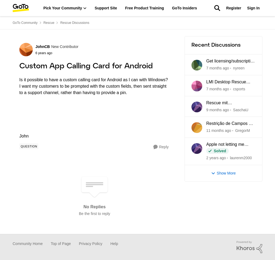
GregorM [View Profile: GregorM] (242, 130)
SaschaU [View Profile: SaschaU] (240, 109)
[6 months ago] (216, 158)
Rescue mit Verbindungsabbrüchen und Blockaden (228, 103)
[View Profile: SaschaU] (196, 107)
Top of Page (61, 244)
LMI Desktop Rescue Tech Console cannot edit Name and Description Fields (230, 82)
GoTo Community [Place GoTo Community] (25, 23)
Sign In (253, 8)
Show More (223, 173)
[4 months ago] (218, 130)
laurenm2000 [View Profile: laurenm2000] (241, 158)
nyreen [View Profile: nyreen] (239, 68)
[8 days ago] (217, 68)
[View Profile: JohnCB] (26, 49)
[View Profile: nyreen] (196, 65)
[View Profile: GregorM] (196, 127)
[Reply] (161, 147)
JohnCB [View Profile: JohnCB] (42, 46)
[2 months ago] (217, 110)
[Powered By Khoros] (249, 247)
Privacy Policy (90, 244)
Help (114, 244)
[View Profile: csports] (196, 86)
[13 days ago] (217, 89)
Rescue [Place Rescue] (49, 23)
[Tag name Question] (28, 146)
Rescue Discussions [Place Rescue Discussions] (74, 23)
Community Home (28, 244)
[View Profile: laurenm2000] (196, 148)
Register (233, 8)
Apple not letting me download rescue (225, 144)
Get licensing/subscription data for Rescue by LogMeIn (230, 61)
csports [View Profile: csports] (239, 89)
